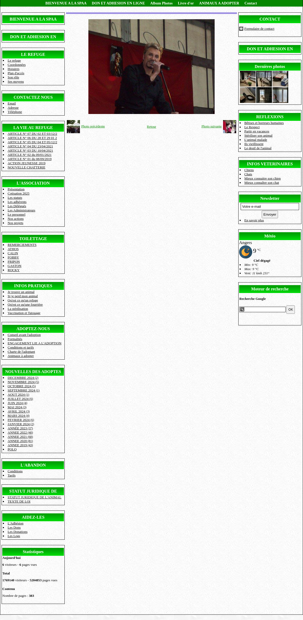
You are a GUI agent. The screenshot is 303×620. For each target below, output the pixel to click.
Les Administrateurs (21, 210)
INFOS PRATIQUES (33, 286)
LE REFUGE (33, 54)
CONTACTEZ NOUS (33, 97)
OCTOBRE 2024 (22, 386)
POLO (12, 449)
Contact (250, 3)
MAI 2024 (17, 407)
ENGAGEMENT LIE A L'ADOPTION (35, 343)
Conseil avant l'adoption (24, 335)
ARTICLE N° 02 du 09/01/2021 (30, 155)
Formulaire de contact (259, 29)
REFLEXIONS (270, 117)
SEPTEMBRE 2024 (23, 390)
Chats (248, 174)
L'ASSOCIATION (33, 183)
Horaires (13, 69)
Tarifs (12, 475)
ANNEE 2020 (20, 441)
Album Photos (161, 3)
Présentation (16, 189)
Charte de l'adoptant (21, 352)
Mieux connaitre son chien (262, 178)
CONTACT (270, 19)
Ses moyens (16, 81)
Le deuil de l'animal (257, 148)
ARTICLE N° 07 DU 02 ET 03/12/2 (32, 134)
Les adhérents (17, 202)
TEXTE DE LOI (19, 501)
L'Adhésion (15, 523)
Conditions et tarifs (21, 347)
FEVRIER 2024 (21, 420)
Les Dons (14, 527)
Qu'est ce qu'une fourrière (25, 304)
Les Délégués (17, 206)
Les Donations (17, 532)
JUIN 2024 (17, 403)
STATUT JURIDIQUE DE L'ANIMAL (34, 497)
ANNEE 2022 (20, 432)
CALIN (13, 253)
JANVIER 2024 (21, 424)
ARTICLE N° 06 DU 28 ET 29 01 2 (32, 138)
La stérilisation (18, 309)
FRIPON (14, 262)
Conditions (15, 471)
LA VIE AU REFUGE (33, 127)
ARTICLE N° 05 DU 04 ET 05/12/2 (32, 142)
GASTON (15, 266)
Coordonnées (17, 65)
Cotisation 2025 (18, 193)
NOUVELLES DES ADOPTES (33, 371)
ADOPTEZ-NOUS (33, 328)
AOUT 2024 (18, 394)
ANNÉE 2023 (20, 428)
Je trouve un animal (21, 292)
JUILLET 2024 (20, 399)
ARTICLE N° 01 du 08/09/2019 (30, 159)
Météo (270, 236)
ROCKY (14, 270)
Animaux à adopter (21, 356)
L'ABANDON (33, 465)
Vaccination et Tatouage (24, 313)
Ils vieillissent (254, 144)
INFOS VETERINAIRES (270, 164)
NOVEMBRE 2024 (23, 382)
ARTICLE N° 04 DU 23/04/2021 (30, 146)
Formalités (15, 339)
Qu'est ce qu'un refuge (23, 300)
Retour (151, 126)
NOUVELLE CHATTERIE (26, 167)
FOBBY (13, 257)
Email (12, 103)
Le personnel (17, 214)
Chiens (249, 170)
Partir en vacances (256, 131)
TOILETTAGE (33, 238)
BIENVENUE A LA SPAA (66, 3)
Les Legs (14, 536)
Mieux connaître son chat (261, 183)
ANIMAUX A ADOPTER (219, 3)
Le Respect (252, 127)
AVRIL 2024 (19, 411)
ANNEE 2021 (20, 437)
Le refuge (14, 60)
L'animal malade (255, 140)
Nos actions (16, 219)
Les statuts (15, 198)
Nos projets (15, 223)
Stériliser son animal (258, 135)
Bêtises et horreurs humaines (264, 123)
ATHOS (13, 249)
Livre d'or (186, 3)
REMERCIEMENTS (22, 245)
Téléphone (15, 112)
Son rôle (13, 77)
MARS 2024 (18, 416)
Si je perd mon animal (23, 296)
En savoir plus (254, 220)
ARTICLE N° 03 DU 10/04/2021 (30, 150)
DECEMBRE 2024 (23, 378)
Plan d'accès (16, 73)
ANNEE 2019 (20, 445)
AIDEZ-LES (33, 517)
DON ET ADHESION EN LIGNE (118, 3)
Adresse (13, 108)
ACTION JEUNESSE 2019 (27, 163)
